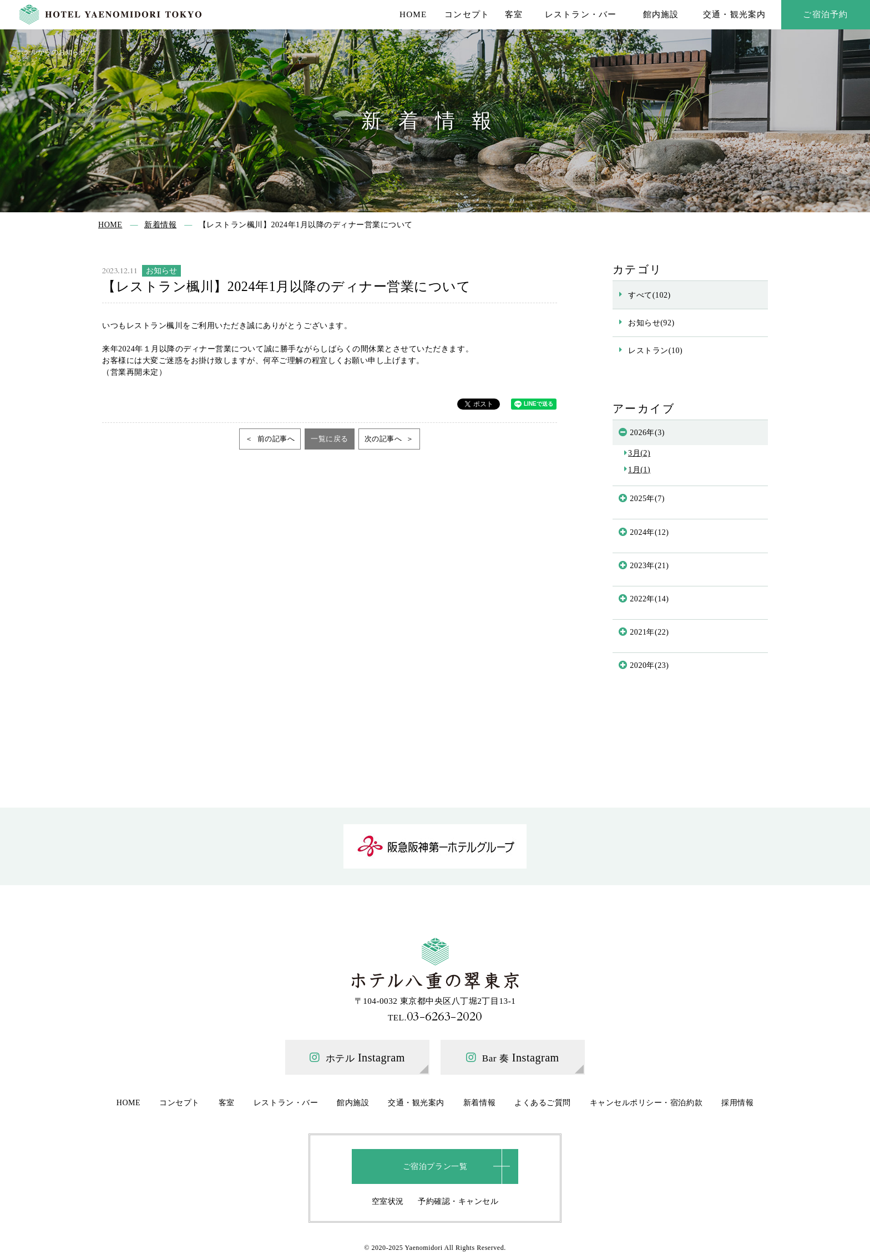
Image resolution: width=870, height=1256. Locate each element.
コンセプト (466, 14)
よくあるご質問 (542, 1102)
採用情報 (737, 1102)
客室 (514, 14)
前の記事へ (275, 439)
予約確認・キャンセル (458, 1201)
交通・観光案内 (734, 14)
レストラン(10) (655, 350)
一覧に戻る (329, 439)
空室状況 (388, 1201)
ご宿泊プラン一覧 (435, 1166)
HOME (413, 14)
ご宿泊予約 (825, 14)
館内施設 (661, 14)
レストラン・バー (581, 14)
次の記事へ (384, 439)
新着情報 (479, 1102)
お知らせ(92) (651, 322)
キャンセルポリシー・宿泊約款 (646, 1102)
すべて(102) (649, 294)
